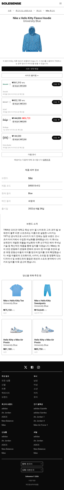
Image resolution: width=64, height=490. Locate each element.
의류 (9, 11)
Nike (30, 178)
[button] (60, 3)
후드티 (39, 11)
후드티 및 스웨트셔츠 (24, 11)
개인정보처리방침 (32, 484)
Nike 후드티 (50, 11)
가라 (56, 84)
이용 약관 (32, 480)
